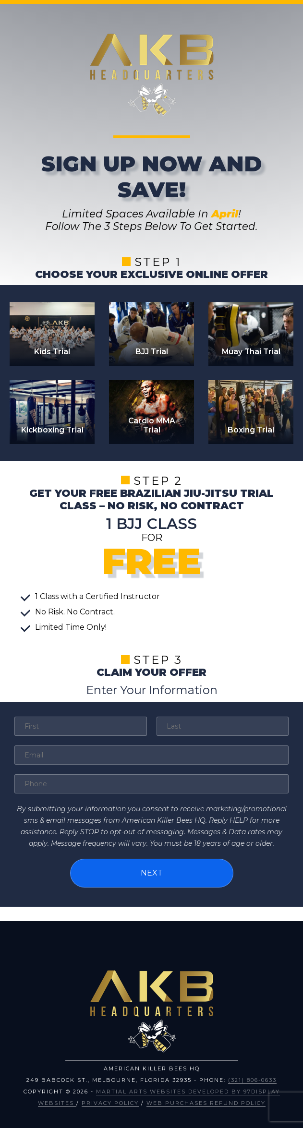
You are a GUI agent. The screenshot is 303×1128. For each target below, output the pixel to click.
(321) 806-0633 (252, 1080)
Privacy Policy (110, 1103)
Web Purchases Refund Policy (206, 1103)
